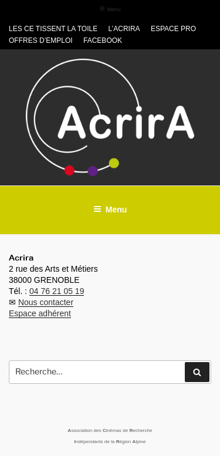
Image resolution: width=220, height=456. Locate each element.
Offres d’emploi (41, 40)
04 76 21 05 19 (56, 291)
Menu (110, 9)
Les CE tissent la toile (53, 29)
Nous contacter (45, 302)
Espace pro (173, 29)
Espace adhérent (40, 313)
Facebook (102, 40)
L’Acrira (124, 29)
